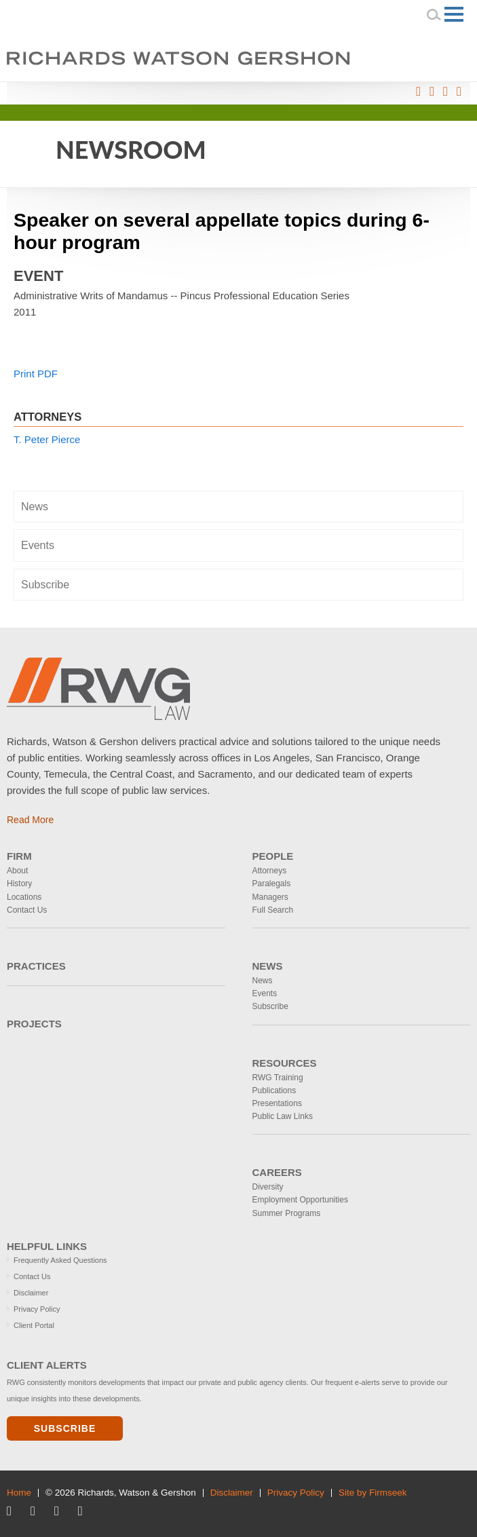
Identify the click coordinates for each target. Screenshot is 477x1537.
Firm (19, 856)
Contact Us (27, 910)
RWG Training (277, 1077)
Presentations (277, 1103)
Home (19, 1492)
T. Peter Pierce (47, 439)
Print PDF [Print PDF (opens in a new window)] (36, 373)
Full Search (273, 910)
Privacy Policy (37, 1309)
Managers (270, 897)
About (17, 870)
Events (37, 545)
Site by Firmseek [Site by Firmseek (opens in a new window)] (373, 1492)
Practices (36, 966)
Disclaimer (31, 1293)
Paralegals (271, 883)
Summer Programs (286, 1213)
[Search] (434, 14)
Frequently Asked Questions (60, 1260)
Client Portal (34, 1325)
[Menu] (453, 14)
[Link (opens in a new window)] (418, 91)
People (273, 856)
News (34, 506)
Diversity (268, 1187)
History (19, 883)
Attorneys (269, 870)
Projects (34, 1023)
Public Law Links (282, 1116)
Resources (284, 1063)
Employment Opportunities (300, 1199)
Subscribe (45, 584)
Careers (277, 1172)
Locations (24, 897)
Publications (274, 1090)
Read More (30, 819)
